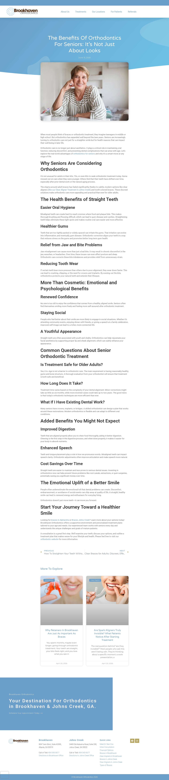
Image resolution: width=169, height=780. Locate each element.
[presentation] (4, 774)
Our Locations (98, 11)
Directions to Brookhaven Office (51, 755)
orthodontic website (49, 539)
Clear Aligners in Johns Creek (111, 762)
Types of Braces (106, 765)
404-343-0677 (53, 752)
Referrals (132, 11)
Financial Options (106, 750)
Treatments (80, 11)
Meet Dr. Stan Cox (106, 744)
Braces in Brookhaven (108, 753)
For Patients (116, 11)
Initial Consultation (107, 747)
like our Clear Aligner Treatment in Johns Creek (69, 190)
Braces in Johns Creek (108, 759)
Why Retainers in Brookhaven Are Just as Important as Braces (61, 633)
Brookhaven (44, 740)
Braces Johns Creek (81, 520)
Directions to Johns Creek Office (81, 755)
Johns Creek (75, 740)
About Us (65, 11)
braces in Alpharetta (60, 520)
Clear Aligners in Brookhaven (111, 756)
